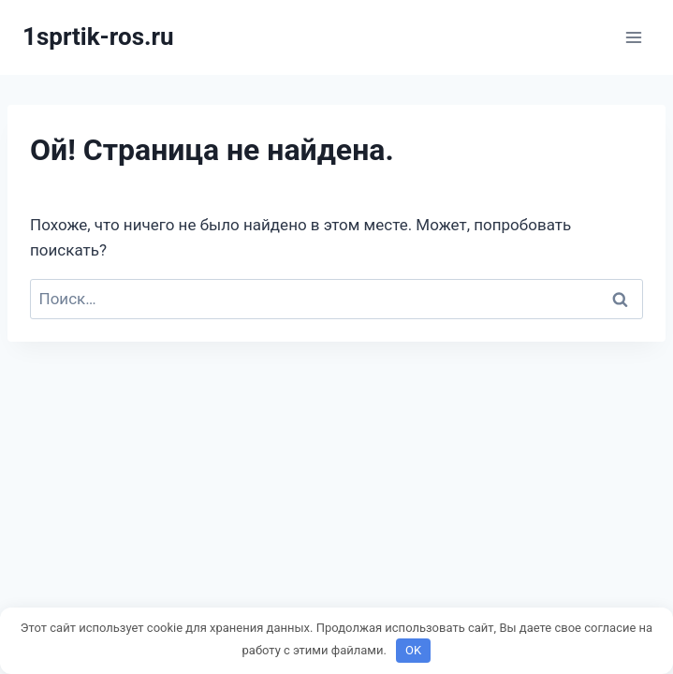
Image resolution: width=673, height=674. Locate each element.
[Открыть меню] (633, 36)
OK (413, 650)
